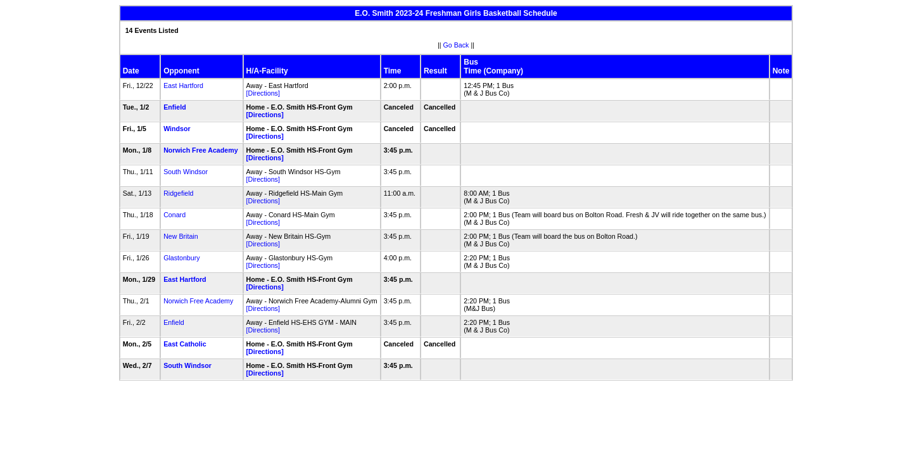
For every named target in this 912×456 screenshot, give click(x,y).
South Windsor (185, 171)
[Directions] (263, 93)
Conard (174, 214)
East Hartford (183, 85)
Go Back (456, 45)
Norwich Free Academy (200, 150)
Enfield (174, 107)
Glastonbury (181, 258)
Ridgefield (178, 193)
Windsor (177, 128)
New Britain (180, 236)
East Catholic (184, 344)
